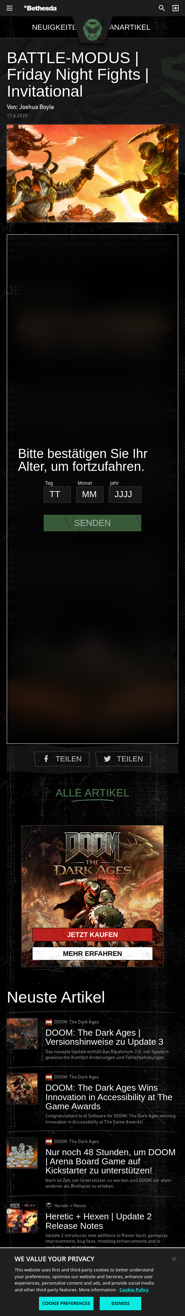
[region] (92, 1281)
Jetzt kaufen (92, 934)
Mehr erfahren (92, 953)
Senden (92, 523)
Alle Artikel (92, 794)
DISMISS (120, 1303)
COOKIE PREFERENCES (66, 1303)
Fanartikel (127, 27)
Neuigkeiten (57, 27)
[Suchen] (162, 8)
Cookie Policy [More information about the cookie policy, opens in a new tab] (134, 1290)
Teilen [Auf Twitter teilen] (123, 759)
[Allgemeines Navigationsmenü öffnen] (9, 8)
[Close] (174, 1258)
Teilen (62, 759)
